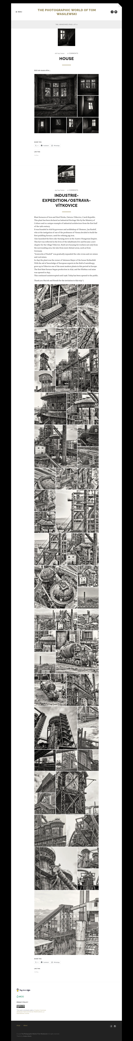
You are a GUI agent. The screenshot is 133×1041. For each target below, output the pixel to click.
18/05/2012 (59, 53)
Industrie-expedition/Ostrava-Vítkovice (67, 200)
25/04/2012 (59, 190)
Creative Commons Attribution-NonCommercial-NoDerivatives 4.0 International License (31, 1011)
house (66, 58)
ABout (25, 1025)
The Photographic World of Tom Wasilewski (67, 12)
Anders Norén (27, 1036)
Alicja (18, 1025)
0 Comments (72, 53)
